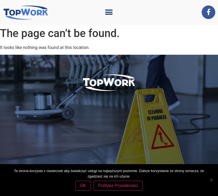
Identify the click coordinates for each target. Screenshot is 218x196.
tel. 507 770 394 (128, 139)
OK (83, 185)
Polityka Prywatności (118, 185)
